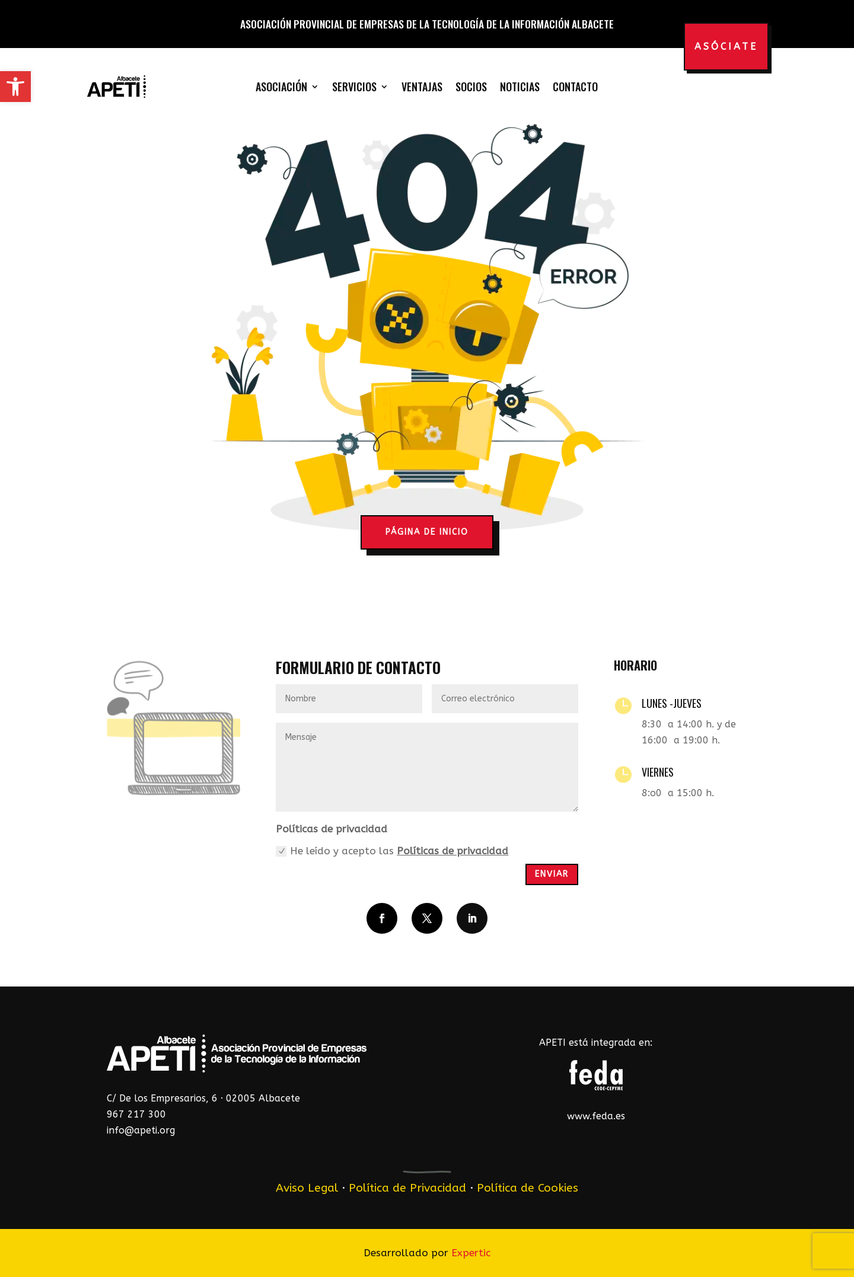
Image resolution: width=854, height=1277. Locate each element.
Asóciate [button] (726, 46)
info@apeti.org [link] (141, 1130)
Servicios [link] (354, 86)
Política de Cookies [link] (527, 1188)
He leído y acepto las (392, 851)
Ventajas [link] (421, 86)
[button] (382, 918)
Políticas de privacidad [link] (452, 851)
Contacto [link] (575, 86)
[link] (15, 86)
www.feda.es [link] (596, 1116)
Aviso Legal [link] (307, 1188)
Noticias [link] (520, 86)
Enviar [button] (552, 874)
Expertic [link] (470, 1253)
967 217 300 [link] (136, 1114)
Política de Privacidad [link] (407, 1188)
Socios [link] (471, 86)
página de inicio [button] (427, 532)
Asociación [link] (281, 86)
